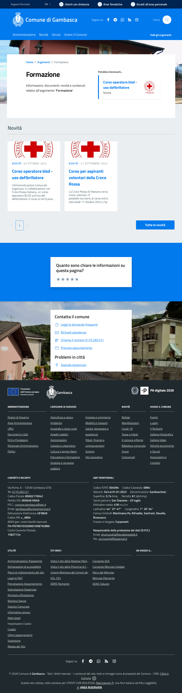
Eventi (154, 417)
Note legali (14, 618)
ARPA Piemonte (59, 584)
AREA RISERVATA (89, 687)
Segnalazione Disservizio (22, 589)
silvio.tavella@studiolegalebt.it (119, 534)
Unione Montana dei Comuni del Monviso (74, 572)
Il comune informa (132, 440)
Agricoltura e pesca (61, 417)
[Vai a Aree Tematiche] (110, 4)
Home (29, 62)
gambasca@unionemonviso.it (33, 509)
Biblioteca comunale (134, 446)
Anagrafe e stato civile (63, 429)
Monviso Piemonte (104, 578)
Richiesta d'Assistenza (21, 595)
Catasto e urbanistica (62, 446)
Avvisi (125, 451)
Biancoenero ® (105, 683)
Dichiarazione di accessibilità (24, 567)
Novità (17, 163)
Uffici (11, 429)
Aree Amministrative (20, 423)
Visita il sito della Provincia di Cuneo (71, 567)
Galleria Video (158, 440)
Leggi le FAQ (15, 578)
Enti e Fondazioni (18, 440)
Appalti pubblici (59, 434)
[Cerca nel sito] (167, 19)
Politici (11, 451)
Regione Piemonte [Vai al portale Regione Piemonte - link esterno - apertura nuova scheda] (20, 4)
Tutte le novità (155, 225)
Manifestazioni (130, 423)
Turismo (89, 451)
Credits (12, 629)
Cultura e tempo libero (63, 451)
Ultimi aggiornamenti (20, 635)
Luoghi (154, 423)
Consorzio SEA (101, 561)
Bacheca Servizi (17, 601)
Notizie (126, 417)
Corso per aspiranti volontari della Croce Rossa (87, 177)
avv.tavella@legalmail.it (113, 539)
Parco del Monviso (103, 572)
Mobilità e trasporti (96, 423)
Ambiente (56, 423)
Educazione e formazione (65, 457)
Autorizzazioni (58, 440)
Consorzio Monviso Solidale (109, 567)
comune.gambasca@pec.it (30, 504)
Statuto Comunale (18, 606)
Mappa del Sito (16, 646)
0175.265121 (20, 492)
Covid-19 (127, 429)
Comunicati (128, 457)
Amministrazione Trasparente (25, 561)
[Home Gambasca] (46, 19)
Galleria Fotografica (161, 434)
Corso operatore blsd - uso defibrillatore (120, 84)
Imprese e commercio (98, 417)
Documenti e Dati (18, 434)
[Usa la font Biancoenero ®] (74, 4)
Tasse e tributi (130, 434)
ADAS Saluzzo (101, 584)
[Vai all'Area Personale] (149, 4)
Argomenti (43, 62)
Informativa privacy (19, 612)
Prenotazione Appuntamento (25, 584)
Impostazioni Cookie (19, 623)
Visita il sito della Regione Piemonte (71, 561)
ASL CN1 (55, 578)
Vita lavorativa (93, 457)
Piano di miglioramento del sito (26, 572)
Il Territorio (156, 429)
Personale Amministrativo (23, 446)
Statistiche (14, 641)
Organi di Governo (18, 417)
